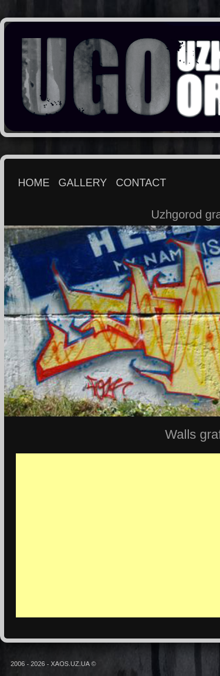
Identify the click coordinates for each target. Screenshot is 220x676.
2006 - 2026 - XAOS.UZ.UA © (53, 663)
